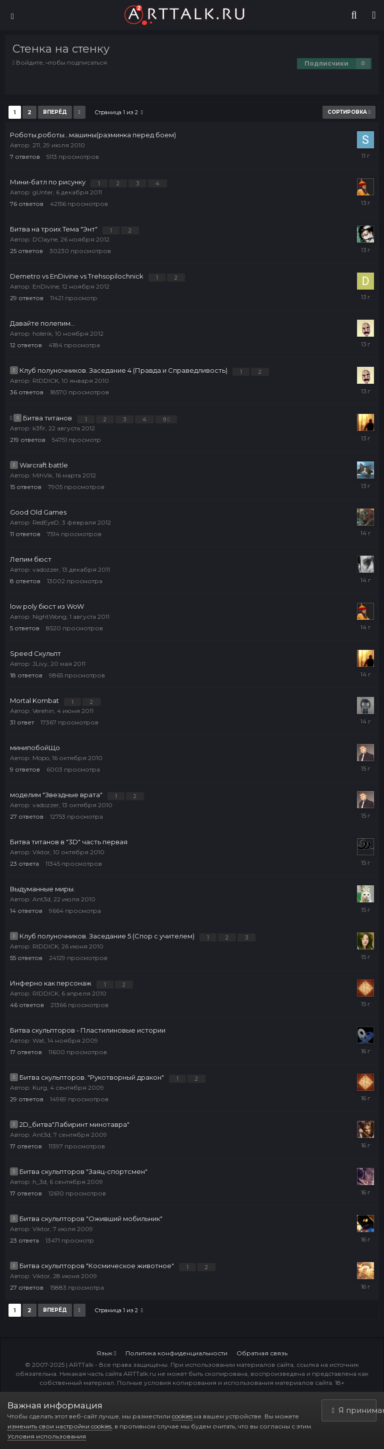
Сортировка (349, 112)
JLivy (40, 663)
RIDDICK (45, 380)
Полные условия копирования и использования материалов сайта (224, 1382)
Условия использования (47, 1436)
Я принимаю (354, 1410)
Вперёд (55, 112)
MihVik (42, 475)
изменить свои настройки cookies (60, 1426)
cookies (182, 1416)
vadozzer (45, 569)
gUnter (42, 192)
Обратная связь (262, 1353)
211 (36, 145)
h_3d (39, 1181)
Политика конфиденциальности (177, 1353)
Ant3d (41, 899)
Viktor (41, 852)
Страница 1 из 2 (118, 112)
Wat (38, 1040)
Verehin (43, 710)
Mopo (40, 758)
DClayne (45, 239)
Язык (106, 1353)
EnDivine (45, 286)
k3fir (39, 428)
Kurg (39, 1087)
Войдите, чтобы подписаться (61, 62)
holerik (42, 333)
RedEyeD (45, 522)
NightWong (49, 616)
